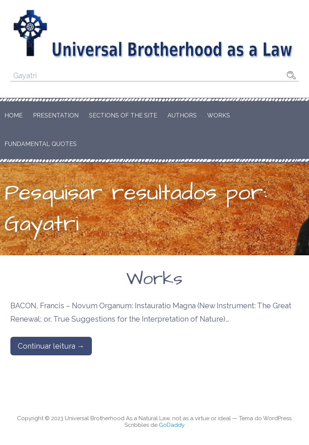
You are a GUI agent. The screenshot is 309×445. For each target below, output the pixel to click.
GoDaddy (172, 425)
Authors (182, 115)
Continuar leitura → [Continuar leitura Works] (51, 346)
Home (13, 115)
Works (218, 115)
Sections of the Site (123, 115)
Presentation (56, 115)
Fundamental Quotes (40, 143)
